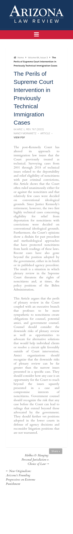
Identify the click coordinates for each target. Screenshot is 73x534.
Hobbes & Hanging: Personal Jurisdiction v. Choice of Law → (35, 459)
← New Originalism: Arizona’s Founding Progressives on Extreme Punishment (20, 477)
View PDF (19, 137)
